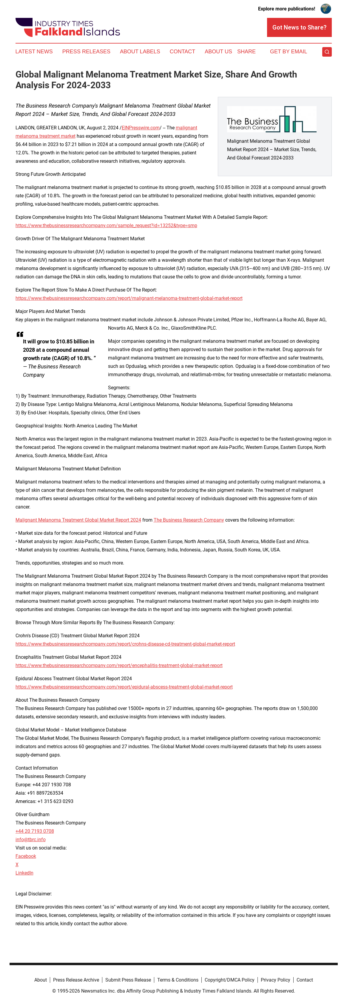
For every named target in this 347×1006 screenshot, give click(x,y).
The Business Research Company (189, 520)
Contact (182, 52)
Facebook (26, 856)
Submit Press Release (128, 980)
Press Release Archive (76, 980)
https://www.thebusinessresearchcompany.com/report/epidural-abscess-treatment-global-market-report (124, 687)
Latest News (34, 52)
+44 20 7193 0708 (35, 831)
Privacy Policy (275, 980)
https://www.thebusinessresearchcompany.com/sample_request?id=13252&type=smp (106, 225)
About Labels (140, 52)
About (40, 980)
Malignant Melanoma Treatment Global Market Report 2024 (78, 520)
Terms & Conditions (177, 980)
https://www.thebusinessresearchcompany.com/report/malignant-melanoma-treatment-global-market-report (129, 298)
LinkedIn (24, 873)
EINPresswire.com (141, 128)
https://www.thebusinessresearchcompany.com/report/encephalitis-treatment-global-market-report (119, 665)
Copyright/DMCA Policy (230, 980)
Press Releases (86, 52)
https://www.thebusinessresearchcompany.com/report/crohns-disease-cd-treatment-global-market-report (125, 644)
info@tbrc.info (31, 839)
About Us (218, 52)
